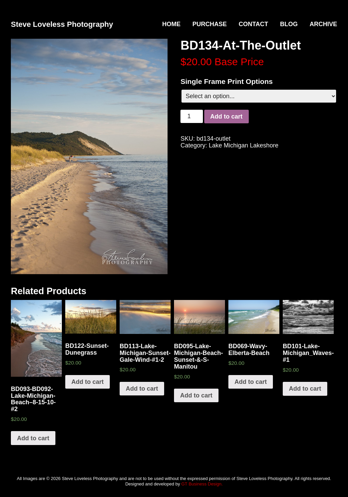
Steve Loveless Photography (62, 24)
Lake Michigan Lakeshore (243, 145)
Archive (323, 24)
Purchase (209, 24)
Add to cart (226, 116)
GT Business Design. (202, 483)
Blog (289, 24)
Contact (253, 24)
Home (171, 24)
